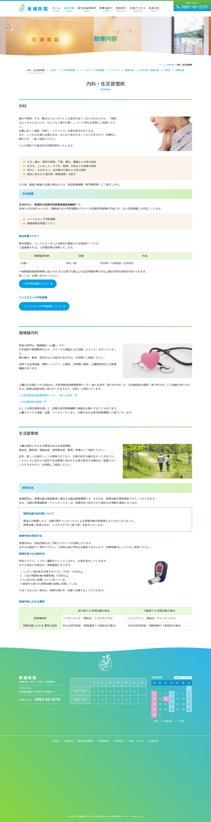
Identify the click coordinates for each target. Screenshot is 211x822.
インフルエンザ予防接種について (42, 306)
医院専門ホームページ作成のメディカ (130, 816)
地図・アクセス (137, 741)
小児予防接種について (36, 283)
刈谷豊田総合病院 (32, 402)
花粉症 (167, 70)
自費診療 (179, 70)
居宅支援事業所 (87, 9)
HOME (55, 741)
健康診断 (129, 70)
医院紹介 (121, 9)
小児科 (53, 70)
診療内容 (69, 9)
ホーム (57, 9)
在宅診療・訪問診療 (149, 70)
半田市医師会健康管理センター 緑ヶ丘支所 (48, 395)
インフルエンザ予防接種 (91, 70)
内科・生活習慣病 (36, 70)
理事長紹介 (106, 9)
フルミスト (114, 70)
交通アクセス (138, 9)
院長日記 (154, 9)
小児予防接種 (68, 70)
